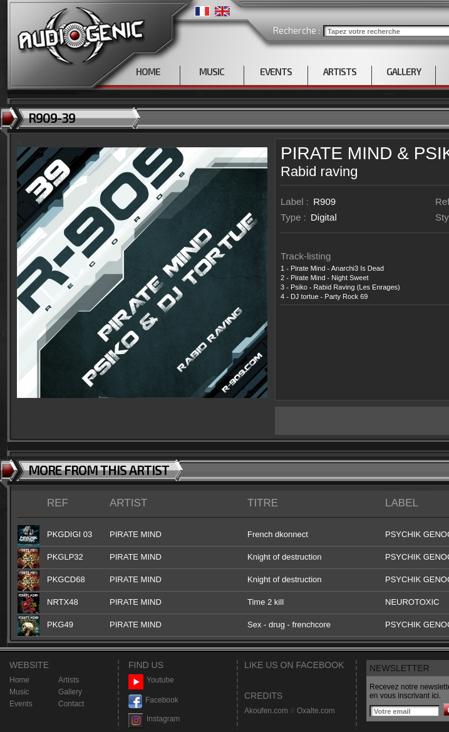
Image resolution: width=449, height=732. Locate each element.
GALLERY (403, 71)
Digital (324, 217)
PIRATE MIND (336, 153)
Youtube (151, 680)
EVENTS (276, 71)
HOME (148, 71)
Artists (68, 680)
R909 (324, 201)
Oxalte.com (316, 710)
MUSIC (211, 71)
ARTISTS (339, 71)
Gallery (70, 692)
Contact (71, 703)
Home (19, 680)
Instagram (154, 719)
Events (21, 703)
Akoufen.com (266, 710)
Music (19, 692)
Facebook (153, 700)
